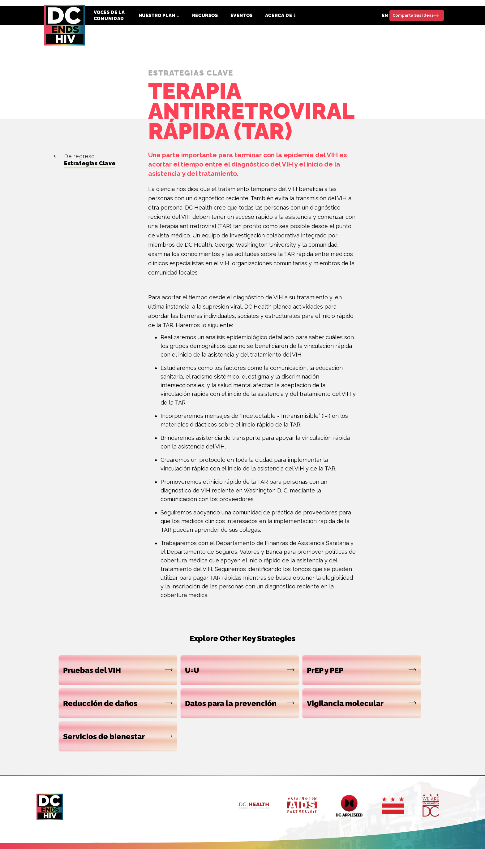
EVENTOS (241, 15)
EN (385, 15)
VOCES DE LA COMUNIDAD (109, 15)
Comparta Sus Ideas (413, 15)
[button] (159, 15)
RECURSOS (205, 15)
